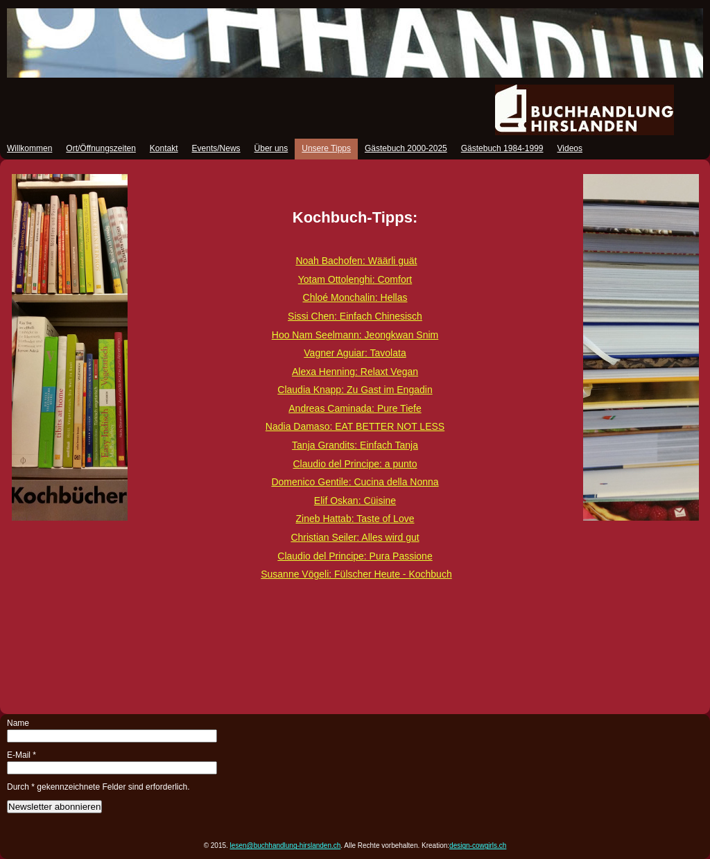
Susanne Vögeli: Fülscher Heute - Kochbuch (356, 574)
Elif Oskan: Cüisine (355, 500)
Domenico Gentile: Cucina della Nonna (354, 481)
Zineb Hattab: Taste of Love (355, 518)
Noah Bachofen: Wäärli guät (356, 260)
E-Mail (21, 755)
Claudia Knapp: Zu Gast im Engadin (354, 389)
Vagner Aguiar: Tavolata (355, 352)
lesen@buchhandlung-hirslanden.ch (285, 845)
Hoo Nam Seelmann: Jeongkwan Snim (355, 334)
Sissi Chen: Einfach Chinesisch (355, 316)
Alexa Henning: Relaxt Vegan (355, 371)
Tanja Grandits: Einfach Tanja (355, 445)
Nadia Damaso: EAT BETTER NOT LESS (355, 426)
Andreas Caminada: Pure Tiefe (354, 408)
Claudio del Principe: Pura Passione (354, 556)
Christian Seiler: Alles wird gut (355, 537)
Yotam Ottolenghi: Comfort (355, 279)
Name (18, 723)
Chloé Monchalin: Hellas (355, 297)
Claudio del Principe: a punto (355, 463)
